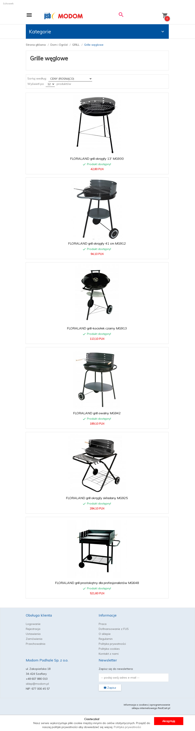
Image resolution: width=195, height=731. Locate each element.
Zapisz (110, 687)
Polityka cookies (109, 649)
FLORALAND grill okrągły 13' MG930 (97, 159)
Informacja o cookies (136, 704)
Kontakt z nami (109, 653)
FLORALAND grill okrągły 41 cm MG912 (97, 243)
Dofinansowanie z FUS (114, 629)
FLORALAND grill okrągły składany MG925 (97, 498)
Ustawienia (33, 634)
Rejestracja (33, 629)
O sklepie (105, 634)
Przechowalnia (35, 644)
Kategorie (97, 31)
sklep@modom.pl (37, 683)
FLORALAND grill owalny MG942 (97, 413)
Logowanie (33, 624)
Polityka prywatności (112, 644)
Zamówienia (34, 639)
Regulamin (106, 639)
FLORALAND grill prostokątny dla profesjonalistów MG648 (97, 583)
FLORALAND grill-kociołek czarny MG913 (97, 328)
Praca (102, 624)
